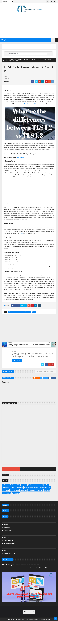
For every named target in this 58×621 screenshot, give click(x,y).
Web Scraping (47, 490)
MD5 (21, 233)
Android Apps (24, 485)
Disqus (44, 378)
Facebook (52, 378)
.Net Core (4, 485)
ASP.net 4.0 (7, 527)
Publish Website (5, 490)
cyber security (20, 157)
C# (42, 485)
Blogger (36, 378)
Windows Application (6, 493)
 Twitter (23, 305)
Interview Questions (43, 487)
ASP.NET (18, 485)
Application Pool (37, 485)
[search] (28, 54)
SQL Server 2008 (23, 490)
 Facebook (15, 305)
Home (5, 59)
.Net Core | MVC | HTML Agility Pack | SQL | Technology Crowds (22, 619)
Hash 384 (33, 103)
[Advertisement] (29, 24)
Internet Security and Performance (26, 59)
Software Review (31, 490)
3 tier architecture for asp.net (12, 521)
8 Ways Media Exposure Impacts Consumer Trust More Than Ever (20, 565)
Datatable (46, 485)
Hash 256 (26, 103)
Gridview (12, 487)
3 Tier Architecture (11, 485)
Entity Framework (5, 487)
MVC (50, 487)
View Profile (17, 361)
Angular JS (30, 485)
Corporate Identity (9, 534)
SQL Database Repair (14, 490)
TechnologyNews (40, 490)
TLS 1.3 (39, 59)
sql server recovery (16, 493)
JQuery (6, 547)
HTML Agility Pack (19, 487)
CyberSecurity (12, 59)
